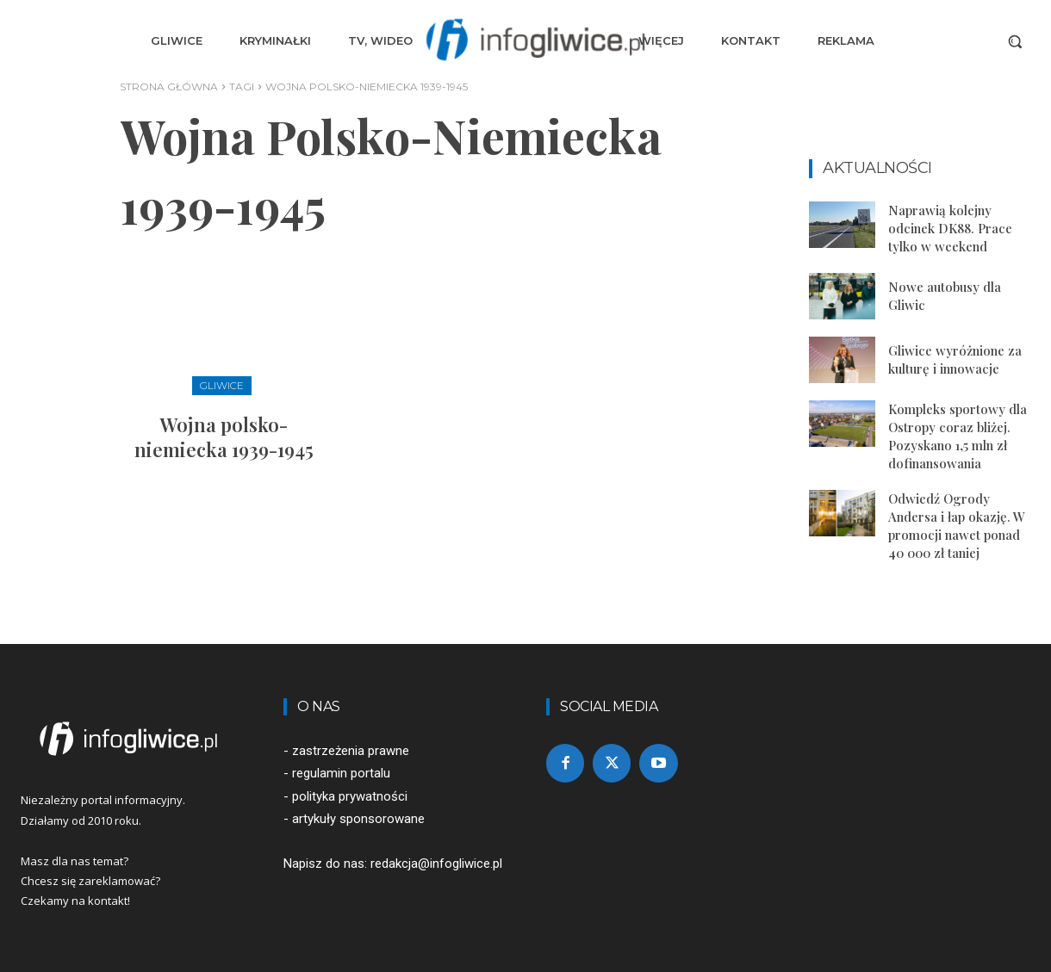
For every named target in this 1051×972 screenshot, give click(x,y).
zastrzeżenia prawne (350, 750)
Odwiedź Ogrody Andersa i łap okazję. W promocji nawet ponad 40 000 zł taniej (956, 525)
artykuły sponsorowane (358, 819)
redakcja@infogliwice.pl (436, 863)
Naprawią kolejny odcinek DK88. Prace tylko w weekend (950, 228)
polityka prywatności (349, 796)
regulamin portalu (341, 773)
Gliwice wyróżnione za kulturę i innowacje (955, 359)
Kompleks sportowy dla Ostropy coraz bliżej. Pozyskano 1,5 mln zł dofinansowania (957, 436)
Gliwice (222, 385)
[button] (1014, 41)
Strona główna (169, 86)
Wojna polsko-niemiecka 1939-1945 (224, 437)
